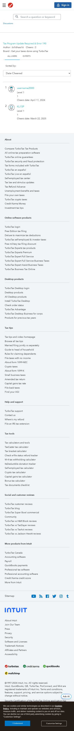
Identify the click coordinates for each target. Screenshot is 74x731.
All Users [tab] (12, 56)
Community (11, 511)
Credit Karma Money (15, 198)
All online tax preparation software (22, 147)
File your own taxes (14, 189)
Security (9, 632)
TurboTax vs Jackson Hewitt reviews (23, 528)
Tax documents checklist (17, 479)
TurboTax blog (12, 503)
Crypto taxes (11, 361)
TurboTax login (12, 221)
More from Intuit (13, 577)
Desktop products (14, 287)
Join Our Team (12, 619)
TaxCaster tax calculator (16, 441)
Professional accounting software (21, 568)
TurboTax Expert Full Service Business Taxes (27, 255)
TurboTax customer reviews (18, 498)
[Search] (37, 17)
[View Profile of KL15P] (20, 101)
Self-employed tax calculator (19, 462)
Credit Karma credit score (18, 572)
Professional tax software (17, 564)
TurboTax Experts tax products (20, 242)
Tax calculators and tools (17, 437)
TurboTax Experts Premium (18, 247)
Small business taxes (15, 369)
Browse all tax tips (14, 336)
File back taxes (12, 382)
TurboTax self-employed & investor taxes (25, 234)
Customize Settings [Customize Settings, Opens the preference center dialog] (54, 723)
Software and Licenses (16, 636)
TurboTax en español (15, 164)
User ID (46, 67)
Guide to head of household (19, 344)
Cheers (59, 67)
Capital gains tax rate (15, 378)
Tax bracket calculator (16, 445)
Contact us (10, 409)
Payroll (8, 556)
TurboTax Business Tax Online (20, 264)
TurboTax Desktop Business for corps (24, 308)
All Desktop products (16, 291)
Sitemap (9, 590)
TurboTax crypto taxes (16, 194)
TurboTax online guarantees (19, 151)
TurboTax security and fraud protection (24, 156)
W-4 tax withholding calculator (20, 454)
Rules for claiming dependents (20, 348)
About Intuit (11, 615)
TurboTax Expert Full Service (19, 251)
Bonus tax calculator (15, 475)
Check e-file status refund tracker (21, 450)
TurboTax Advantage (15, 304)
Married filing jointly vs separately (22, 340)
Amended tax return (15, 374)
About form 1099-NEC (16, 357)
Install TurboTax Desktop (17, 295)
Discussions (8, 23)
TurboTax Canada (13, 547)
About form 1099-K (14, 365)
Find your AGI (12, 386)
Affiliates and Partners (16, 644)
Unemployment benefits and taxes (22, 185)
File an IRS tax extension (17, 418)
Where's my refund (14, 414)
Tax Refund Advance (15, 181)
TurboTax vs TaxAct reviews (18, 524)
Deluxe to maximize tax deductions (22, 230)
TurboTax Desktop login (17, 282)
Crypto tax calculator (15, 467)
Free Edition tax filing (16, 225)
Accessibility (11, 649)
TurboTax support (14, 405)
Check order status (14, 300)
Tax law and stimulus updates (19, 177)
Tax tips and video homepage (20, 331)
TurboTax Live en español (18, 168)
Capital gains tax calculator (18, 471)
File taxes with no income (18, 352)
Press (7, 623)
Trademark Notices (14, 640)
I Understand (17, 723)
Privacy (8, 628)
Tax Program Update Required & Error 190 (24, 43)
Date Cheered (27, 67)
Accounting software (15, 551)
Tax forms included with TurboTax (22, 160)
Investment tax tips (14, 202)
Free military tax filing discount (20, 238)
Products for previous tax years (20, 312)
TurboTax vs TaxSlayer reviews (20, 520)
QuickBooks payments (16, 560)
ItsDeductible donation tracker (20, 458)
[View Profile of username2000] (25, 82)
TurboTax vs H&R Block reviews (21, 515)
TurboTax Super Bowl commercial (22, 507)
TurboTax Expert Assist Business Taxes (24, 259)
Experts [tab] (27, 56)
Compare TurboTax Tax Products (21, 143)
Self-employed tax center (17, 173)
